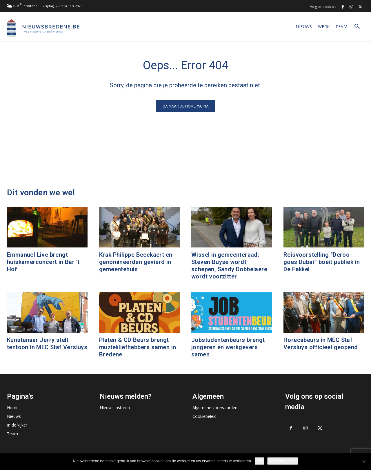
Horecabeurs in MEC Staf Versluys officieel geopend (320, 343)
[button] (357, 27)
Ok (259, 461)
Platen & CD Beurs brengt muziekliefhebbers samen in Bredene (137, 347)
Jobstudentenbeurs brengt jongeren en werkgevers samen (228, 347)
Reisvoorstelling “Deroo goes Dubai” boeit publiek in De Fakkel (321, 262)
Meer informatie (283, 461)
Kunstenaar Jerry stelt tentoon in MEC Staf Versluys (47, 343)
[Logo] (43, 28)
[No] (364, 461)
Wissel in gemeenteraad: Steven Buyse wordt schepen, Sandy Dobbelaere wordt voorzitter (229, 265)
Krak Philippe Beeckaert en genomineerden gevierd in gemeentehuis (135, 262)
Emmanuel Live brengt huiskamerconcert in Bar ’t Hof (43, 262)
